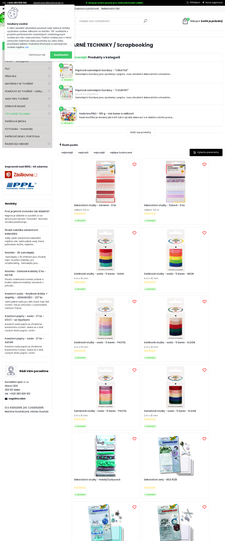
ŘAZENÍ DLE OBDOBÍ (16, 144)
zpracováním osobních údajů (178, 437)
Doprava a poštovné (86, 8)
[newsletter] (211, 430)
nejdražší (83, 152)
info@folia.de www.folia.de (22, 515)
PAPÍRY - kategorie (16, 61)
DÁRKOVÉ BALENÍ (15, 106)
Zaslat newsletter (35, 433)
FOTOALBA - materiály (19, 129)
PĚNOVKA (10, 76)
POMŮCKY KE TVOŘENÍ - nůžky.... (24, 91)
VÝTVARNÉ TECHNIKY (17, 114)
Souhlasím (61, 55)
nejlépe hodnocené (121, 152)
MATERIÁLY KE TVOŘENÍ (19, 83)
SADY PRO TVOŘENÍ (16, 99)
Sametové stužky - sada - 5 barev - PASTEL (161, 278)
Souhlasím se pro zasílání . (185, 437)
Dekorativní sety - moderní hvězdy (160, 349)
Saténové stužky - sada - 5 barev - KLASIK (119, 278)
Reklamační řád (110, 8)
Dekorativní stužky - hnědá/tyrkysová (74, 349)
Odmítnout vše (37, 54)
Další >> (163, 376)
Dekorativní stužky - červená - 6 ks (74, 207)
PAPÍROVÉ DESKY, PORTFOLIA (22, 136)
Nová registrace (214, 2)
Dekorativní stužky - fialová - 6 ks (119, 207)
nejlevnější (67, 152)
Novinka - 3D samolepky (19, 252)
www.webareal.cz (125, 538)
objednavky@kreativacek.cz (48, 2)
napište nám (17, 398)
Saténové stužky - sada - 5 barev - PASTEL (78, 278)
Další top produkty (140, 132)
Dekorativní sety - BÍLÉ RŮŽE (119, 347)
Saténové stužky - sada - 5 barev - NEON (201, 207)
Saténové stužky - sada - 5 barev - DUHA (160, 207)
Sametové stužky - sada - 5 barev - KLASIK (202, 278)
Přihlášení (195, 2)
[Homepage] (3, 9)
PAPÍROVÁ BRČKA (15, 121)
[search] (145, 22)
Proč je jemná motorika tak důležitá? (27, 211)
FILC (7, 69)
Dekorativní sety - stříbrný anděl (201, 349)
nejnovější (99, 152)
